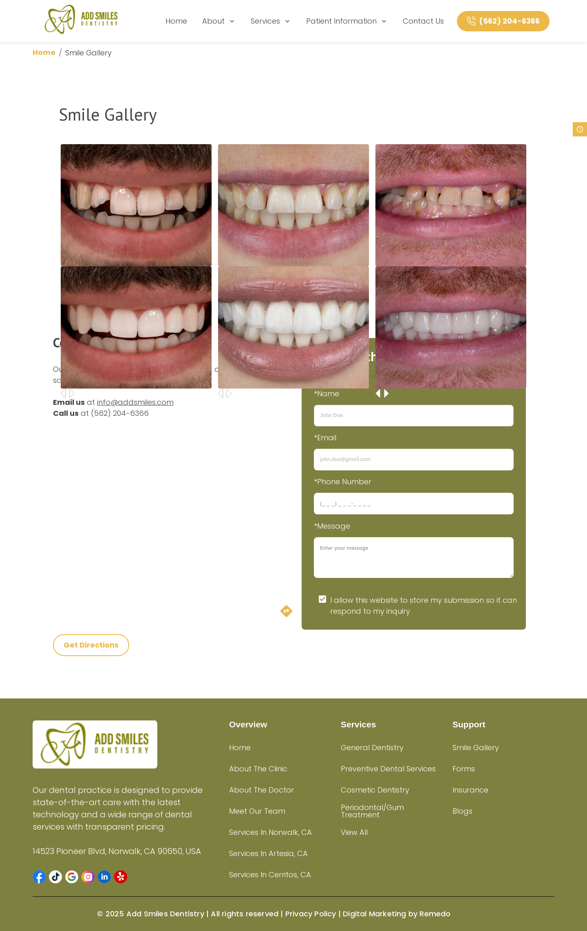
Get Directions (91, 645)
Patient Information (347, 21)
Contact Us (423, 21)
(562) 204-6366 (509, 21)
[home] (81, 21)
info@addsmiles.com (135, 402)
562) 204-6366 (121, 413)
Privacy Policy (310, 914)
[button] (39, 876)
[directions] (286, 615)
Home (176, 21)
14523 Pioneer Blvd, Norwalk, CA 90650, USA (117, 851)
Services (271, 21)
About (219, 21)
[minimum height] (414, 557)
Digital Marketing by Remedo (396, 914)
